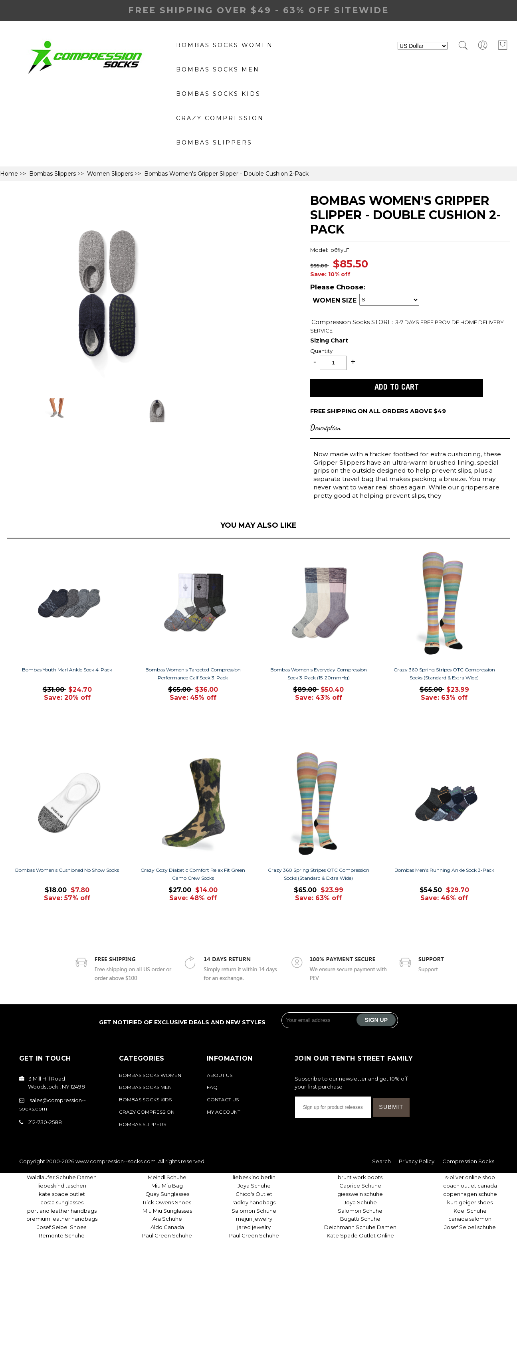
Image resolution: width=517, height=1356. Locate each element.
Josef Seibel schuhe (470, 1227)
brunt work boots (360, 1177)
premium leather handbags (61, 1218)
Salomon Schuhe (254, 1211)
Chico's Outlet (254, 1194)
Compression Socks (341, 322)
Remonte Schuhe (62, 1235)
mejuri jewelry (254, 1218)
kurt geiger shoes (470, 1202)
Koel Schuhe (470, 1211)
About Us (219, 1075)
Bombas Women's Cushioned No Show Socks (67, 870)
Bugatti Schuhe (360, 1218)
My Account (223, 1112)
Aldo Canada (167, 1227)
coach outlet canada (470, 1185)
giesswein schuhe (360, 1194)
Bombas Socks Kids (218, 93)
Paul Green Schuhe (167, 1235)
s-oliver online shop (470, 1177)
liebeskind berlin (254, 1177)
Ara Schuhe (167, 1218)
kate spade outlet (62, 1194)
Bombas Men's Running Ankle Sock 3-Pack (444, 870)
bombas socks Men (217, 69)
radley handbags (253, 1202)
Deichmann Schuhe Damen (360, 1227)
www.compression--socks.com (115, 1161)
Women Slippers (110, 173)
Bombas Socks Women (224, 45)
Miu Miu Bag (167, 1185)
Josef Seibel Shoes (61, 1227)
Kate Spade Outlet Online (360, 1235)
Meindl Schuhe (167, 1177)
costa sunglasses (61, 1202)
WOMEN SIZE (335, 301)
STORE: (352, 322)
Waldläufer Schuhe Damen (62, 1177)
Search (381, 1161)
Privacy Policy (416, 1161)
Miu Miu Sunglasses (167, 1211)
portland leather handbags (62, 1211)
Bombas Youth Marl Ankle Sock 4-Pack (67, 670)
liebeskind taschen (62, 1185)
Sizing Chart (329, 340)
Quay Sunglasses (167, 1194)
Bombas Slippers (214, 142)
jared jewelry (254, 1227)
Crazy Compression (220, 118)
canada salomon (469, 1218)
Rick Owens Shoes (167, 1202)
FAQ (212, 1087)
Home (9, 173)
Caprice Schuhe (360, 1185)
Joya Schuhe (254, 1185)
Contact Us (223, 1100)
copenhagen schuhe (470, 1194)
